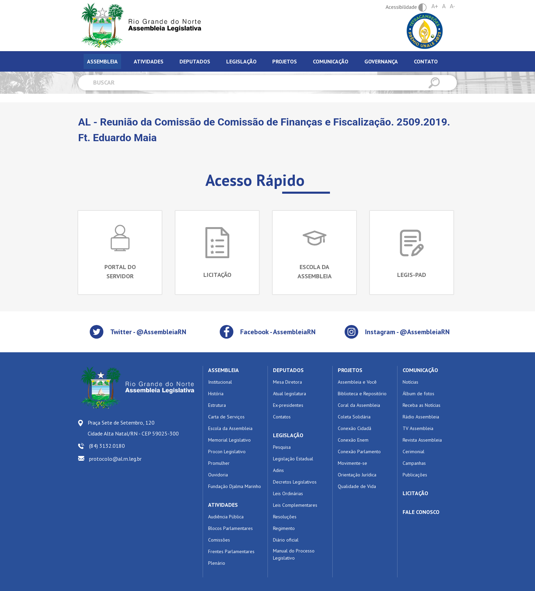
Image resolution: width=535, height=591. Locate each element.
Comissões (219, 540)
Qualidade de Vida (357, 486)
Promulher (219, 463)
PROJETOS (350, 370)
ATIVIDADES (223, 504)
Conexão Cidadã (354, 428)
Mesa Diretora (287, 382)
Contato (426, 61)
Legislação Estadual (293, 459)
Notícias (410, 382)
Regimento (284, 528)
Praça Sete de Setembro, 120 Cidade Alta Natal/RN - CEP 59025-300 (133, 428)
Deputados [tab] (194, 61)
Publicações (415, 475)
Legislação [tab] (241, 61)
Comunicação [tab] (330, 61)
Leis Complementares (295, 505)
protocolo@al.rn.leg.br (115, 458)
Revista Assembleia (422, 440)
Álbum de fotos (418, 393)
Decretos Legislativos (295, 482)
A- (452, 6)
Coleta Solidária (354, 417)
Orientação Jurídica (357, 475)
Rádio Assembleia (421, 417)
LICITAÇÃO (415, 493)
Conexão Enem (353, 440)
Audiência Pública (226, 517)
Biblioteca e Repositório (362, 393)
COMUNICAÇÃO (420, 370)
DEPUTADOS (288, 370)
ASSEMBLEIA (223, 370)
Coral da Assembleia (359, 405)
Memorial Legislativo (229, 440)
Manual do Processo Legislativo (294, 554)
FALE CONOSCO (421, 511)
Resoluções (285, 517)
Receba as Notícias (421, 405)
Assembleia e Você (357, 382)
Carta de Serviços (226, 417)
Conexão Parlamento (359, 451)
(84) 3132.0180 (107, 445)
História (215, 393)
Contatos (282, 417)
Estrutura (217, 405)
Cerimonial (413, 451)
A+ (434, 6)
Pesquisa (282, 447)
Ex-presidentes (288, 405)
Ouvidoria (218, 475)
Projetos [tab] (284, 61)
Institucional (220, 382)
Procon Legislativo (227, 451)
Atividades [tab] (148, 61)
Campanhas (414, 463)
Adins (278, 470)
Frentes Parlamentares (231, 551)
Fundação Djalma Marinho (234, 486)
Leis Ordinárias (288, 493)
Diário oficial (286, 540)
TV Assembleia (418, 428)
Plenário (216, 563)
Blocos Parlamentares (230, 528)
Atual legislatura (289, 393)
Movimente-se (352, 463)
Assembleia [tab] (102, 61)
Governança (381, 61)
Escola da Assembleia (230, 428)
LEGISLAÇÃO (288, 435)
